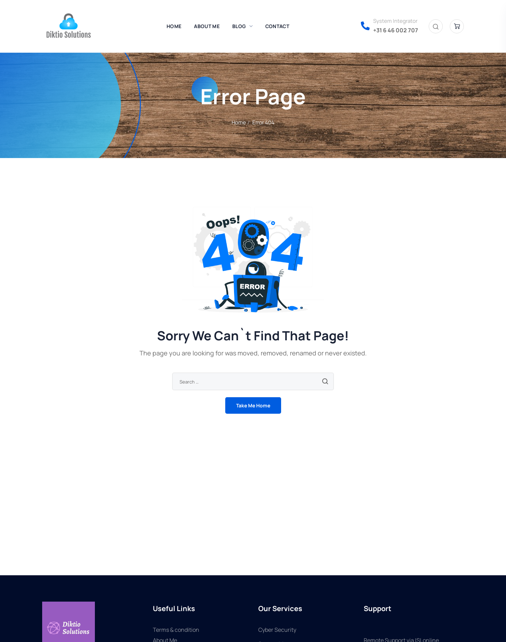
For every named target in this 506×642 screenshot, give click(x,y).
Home (239, 122)
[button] (436, 26)
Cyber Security (277, 630)
